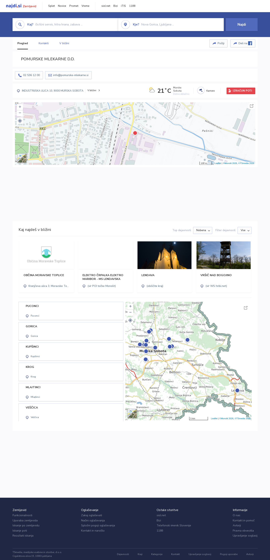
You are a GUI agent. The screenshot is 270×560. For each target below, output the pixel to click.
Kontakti (44, 43)
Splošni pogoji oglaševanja (98, 525)
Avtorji (237, 525)
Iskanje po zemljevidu (26, 525)
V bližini (64, 43)
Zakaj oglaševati (91, 515)
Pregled (22, 43)
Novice (62, 6)
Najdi (242, 24)
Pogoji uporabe (229, 554)
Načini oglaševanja (93, 520)
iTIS (123, 6)
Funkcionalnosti (22, 515)
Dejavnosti (123, 554)
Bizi (115, 6)
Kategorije (156, 554)
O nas (236, 515)
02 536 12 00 (31, 75)
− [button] (20, 113)
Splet (51, 6)
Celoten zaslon (252, 106)
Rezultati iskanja (23, 536)
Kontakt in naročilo (93, 531)
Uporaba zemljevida (25, 520)
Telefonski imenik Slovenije (174, 525)
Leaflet (218, 163)
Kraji (140, 554)
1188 (132, 6)
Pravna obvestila (243, 531)
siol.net (105, 6)
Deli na (245, 43)
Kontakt (175, 554)
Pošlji (221, 43)
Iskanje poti (20, 531)
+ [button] (20, 107)
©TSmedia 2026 (246, 163)
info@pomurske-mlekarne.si (70, 75)
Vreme (85, 6)
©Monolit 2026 (230, 163)
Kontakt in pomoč (243, 520)
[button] (20, 121)
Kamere (210, 90)
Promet (73, 6)
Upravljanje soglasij (245, 536)
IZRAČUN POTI (242, 91)
